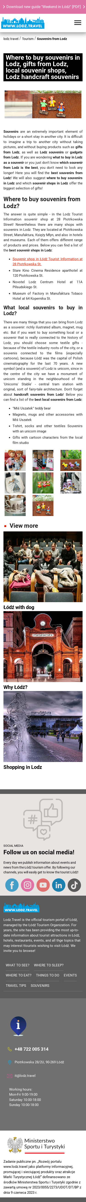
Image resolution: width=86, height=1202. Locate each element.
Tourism (27, 39)
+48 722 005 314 (31, 1049)
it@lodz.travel (25, 1076)
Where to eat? (18, 975)
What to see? (17, 965)
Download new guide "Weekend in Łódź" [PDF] (43, 7)
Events (70, 975)
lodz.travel (10, 39)
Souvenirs (40, 986)
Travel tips (16, 986)
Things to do (47, 975)
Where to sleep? (49, 965)
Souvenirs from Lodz (52, 39)
